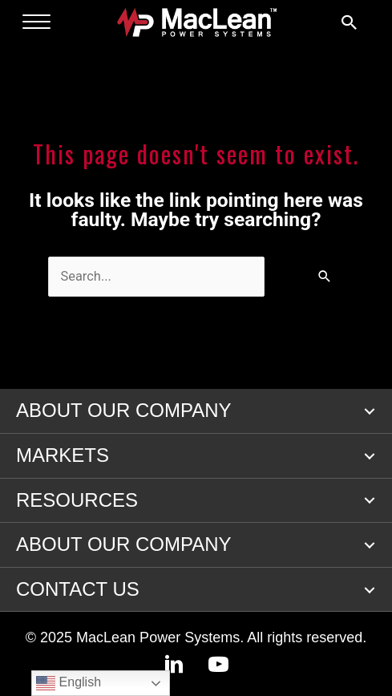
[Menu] (36, 22)
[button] (369, 411)
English (68, 683)
